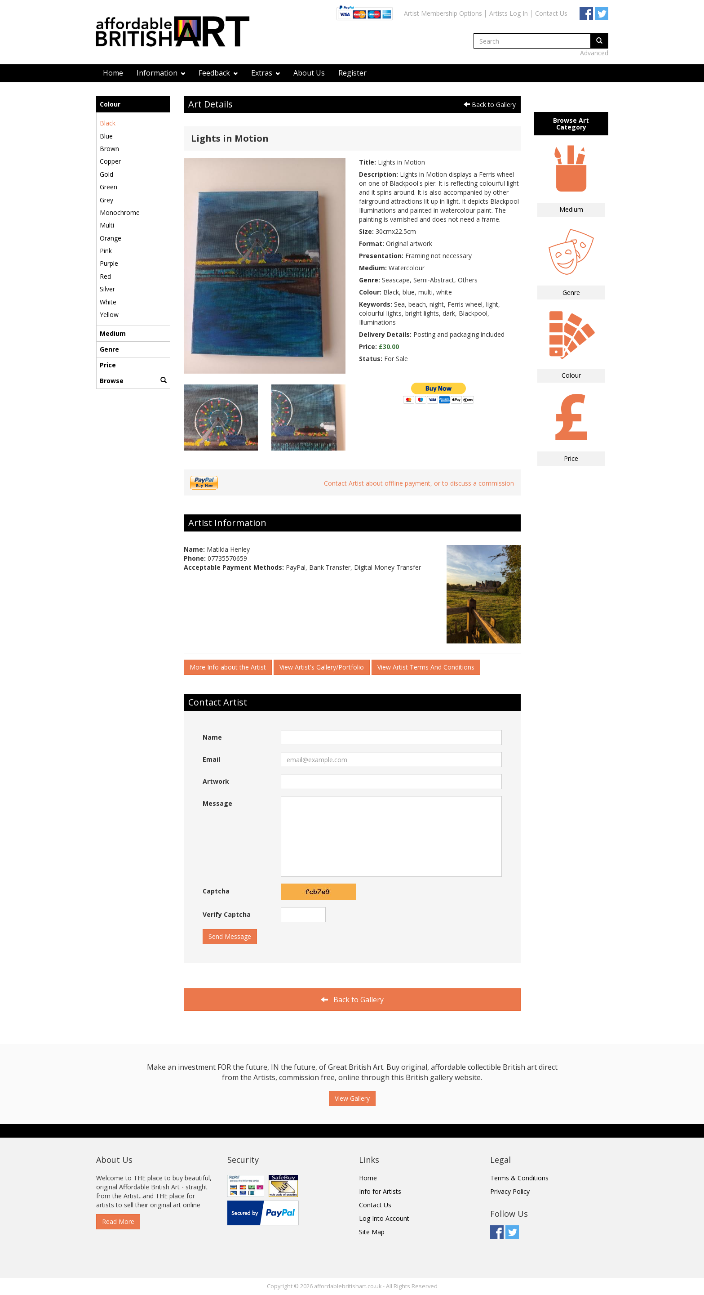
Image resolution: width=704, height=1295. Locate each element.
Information (161, 73)
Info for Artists (380, 1191)
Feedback (218, 73)
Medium (113, 333)
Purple (109, 263)
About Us (309, 73)
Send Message (229, 936)
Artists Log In (508, 13)
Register (352, 73)
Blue (106, 136)
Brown (109, 148)
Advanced (594, 53)
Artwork (216, 781)
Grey (106, 200)
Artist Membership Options (443, 13)
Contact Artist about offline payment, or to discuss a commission (419, 483)
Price (108, 365)
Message (217, 803)
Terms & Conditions (519, 1178)
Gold (106, 174)
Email (211, 759)
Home (113, 73)
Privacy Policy (510, 1191)
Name (212, 737)
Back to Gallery (490, 104)
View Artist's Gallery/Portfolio (321, 667)
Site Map (372, 1232)
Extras (265, 73)
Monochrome (120, 212)
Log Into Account (384, 1218)
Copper (110, 161)
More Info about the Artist (228, 667)
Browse (133, 380)
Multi (107, 225)
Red (105, 276)
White (108, 302)
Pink (106, 250)
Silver (107, 289)
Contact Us (551, 13)
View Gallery (352, 1098)
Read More (118, 1221)
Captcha (216, 891)
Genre (109, 349)
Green (108, 187)
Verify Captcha (227, 914)
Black (107, 123)
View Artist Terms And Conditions (425, 667)
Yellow (109, 314)
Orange (110, 238)
